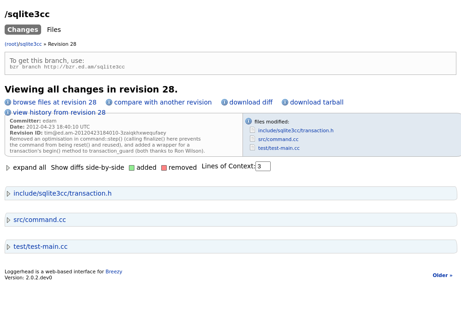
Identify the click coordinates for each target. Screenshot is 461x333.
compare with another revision (163, 103)
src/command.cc (278, 141)
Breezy (113, 273)
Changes (22, 29)
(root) (11, 44)
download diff (251, 103)
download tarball (317, 103)
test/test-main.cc (279, 150)
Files (54, 29)
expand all (25, 169)
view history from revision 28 (59, 113)
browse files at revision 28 (55, 103)
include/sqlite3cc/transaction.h (296, 132)
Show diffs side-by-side (87, 169)
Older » (443, 277)
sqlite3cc (31, 44)
